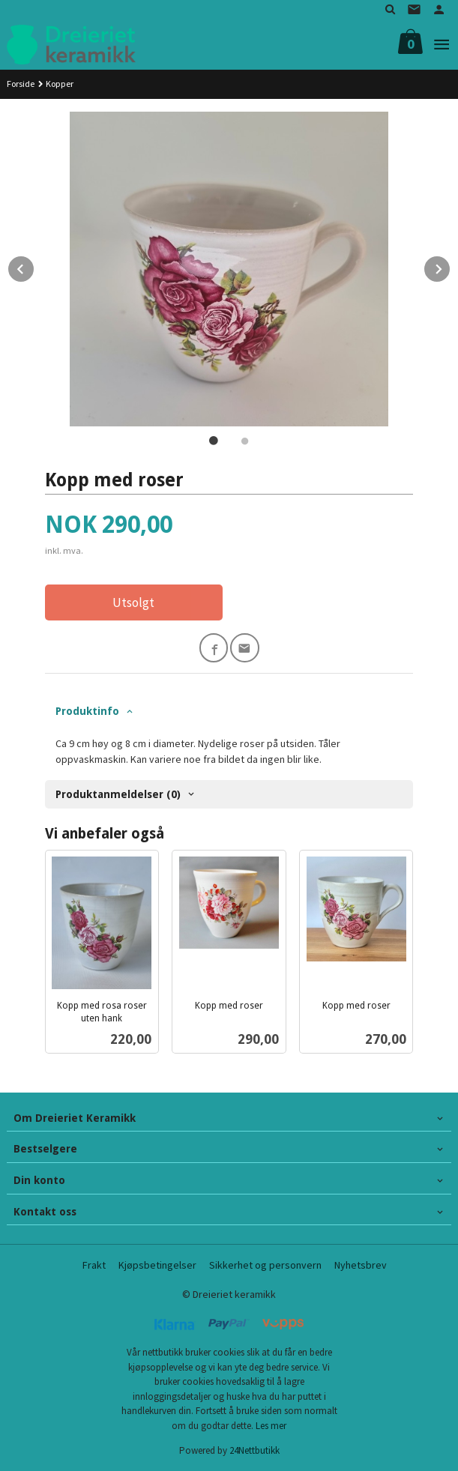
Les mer (271, 1425)
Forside (20, 83)
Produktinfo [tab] (87, 711)
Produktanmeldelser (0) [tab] (118, 794)
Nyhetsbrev (360, 1265)
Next (450, 267)
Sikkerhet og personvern (265, 1265)
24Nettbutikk (254, 1450)
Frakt (94, 1265)
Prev (34, 267)
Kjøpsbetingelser (157, 1265)
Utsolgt (133, 602)
